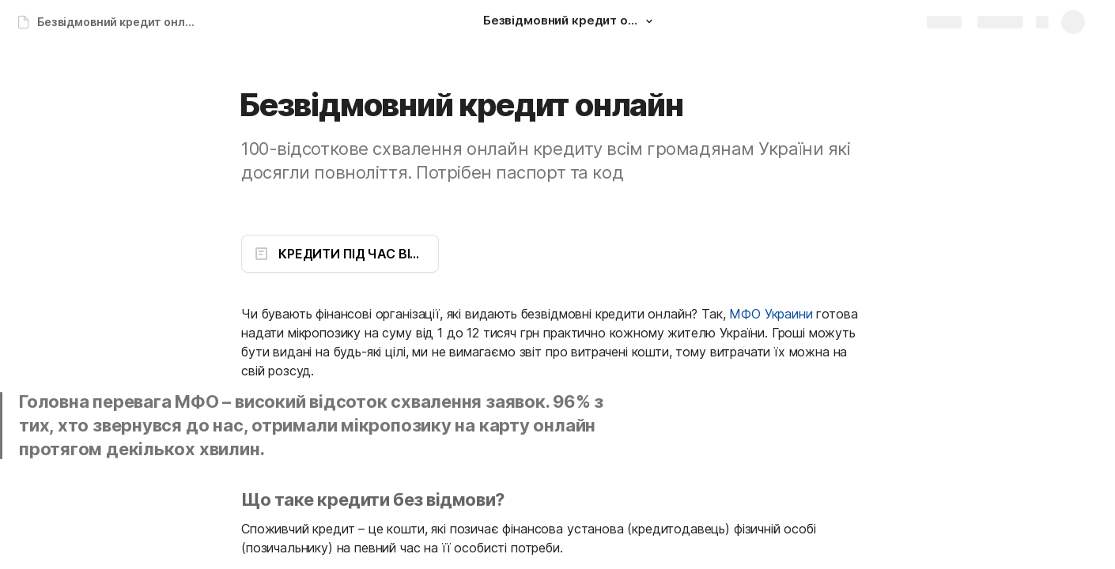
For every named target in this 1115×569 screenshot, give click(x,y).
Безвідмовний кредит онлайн (121, 21)
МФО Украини (770, 314)
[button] (649, 21)
